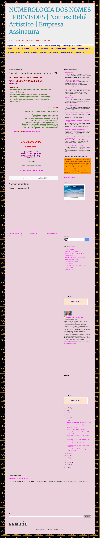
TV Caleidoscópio (67, 52)
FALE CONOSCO (42, 49)
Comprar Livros (69, 269)
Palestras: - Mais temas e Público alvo (76, 429)
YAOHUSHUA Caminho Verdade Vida (75, 257)
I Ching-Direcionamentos (71, 105)
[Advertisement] (44, 61)
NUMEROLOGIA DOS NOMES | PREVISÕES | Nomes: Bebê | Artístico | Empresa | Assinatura (50, 20)
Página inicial (11, 45)
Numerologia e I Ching (52, 45)
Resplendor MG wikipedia (72, 261)
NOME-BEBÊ (23, 45)
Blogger (62, 529)
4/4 (15, 131)
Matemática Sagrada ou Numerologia (75, 129)
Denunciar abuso (69, 177)
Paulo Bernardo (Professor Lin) (74, 317)
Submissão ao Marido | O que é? (19, 478)
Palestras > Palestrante (73, 427)
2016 (67, 410)
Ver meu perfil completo (70, 343)
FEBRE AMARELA (84, 49)
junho (68, 453)
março (69, 460)
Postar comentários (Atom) (21, 236)
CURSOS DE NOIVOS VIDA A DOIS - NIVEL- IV (77, 113)
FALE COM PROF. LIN (31, 170)
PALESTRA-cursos (28, 49)
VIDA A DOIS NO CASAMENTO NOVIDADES (77, 89)
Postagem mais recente (15, 233)
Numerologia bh (69, 72)
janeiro (69, 464)
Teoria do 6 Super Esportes (72, 259)
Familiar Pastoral (69, 249)
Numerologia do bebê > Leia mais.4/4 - (77, 443)
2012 (67, 467)
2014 (67, 412)
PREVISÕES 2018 (13, 49)
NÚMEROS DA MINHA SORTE (73, 80)
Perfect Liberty (69, 267)
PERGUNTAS (79, 52)
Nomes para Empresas (30, 52)
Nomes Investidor (69, 255)
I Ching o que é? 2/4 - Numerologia (76, 425)
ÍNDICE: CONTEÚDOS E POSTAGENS (63, 49)
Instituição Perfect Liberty (71, 251)
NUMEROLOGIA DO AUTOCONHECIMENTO (77, 265)
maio (68, 455)
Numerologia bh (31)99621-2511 (73, 45)
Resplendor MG (69, 263)
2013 (67, 415)
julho (68, 417)
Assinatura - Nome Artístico (49, 52)
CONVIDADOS (69, 98)
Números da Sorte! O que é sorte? (74, 146)
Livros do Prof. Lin (14, 52)
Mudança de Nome (36, 45)
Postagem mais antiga (51, 233)
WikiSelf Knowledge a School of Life (74, 253)
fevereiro (69, 462)
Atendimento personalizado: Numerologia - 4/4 (79, 422)
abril (68, 457)
